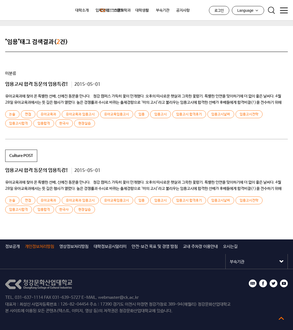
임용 (141, 114)
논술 (12, 114)
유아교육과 (48, 114)
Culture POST (21, 156)
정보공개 (12, 246)
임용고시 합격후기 (189, 114)
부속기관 (162, 10)
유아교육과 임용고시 (80, 114)
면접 (28, 114)
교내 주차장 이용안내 (200, 246)
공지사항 (183, 10)
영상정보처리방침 (73, 246)
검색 (271, 10)
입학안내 (102, 10)
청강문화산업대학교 (31, 10)
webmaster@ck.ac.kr (118, 297)
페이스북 (263, 283)
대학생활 (142, 10)
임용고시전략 (248, 114)
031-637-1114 (29, 297)
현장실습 (84, 124)
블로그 (253, 283)
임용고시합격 (18, 124)
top (281, 318)
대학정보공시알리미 (110, 246)
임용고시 (160, 114)
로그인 (219, 11)
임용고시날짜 (220, 114)
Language (248, 10)
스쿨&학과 (122, 10)
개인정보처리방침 (39, 246)
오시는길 (230, 246)
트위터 (273, 283)
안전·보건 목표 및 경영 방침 (155, 246)
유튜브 (284, 283)
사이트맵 (284, 10)
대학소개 (82, 10)
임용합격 (43, 124)
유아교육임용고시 (116, 114)
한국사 (64, 124)
